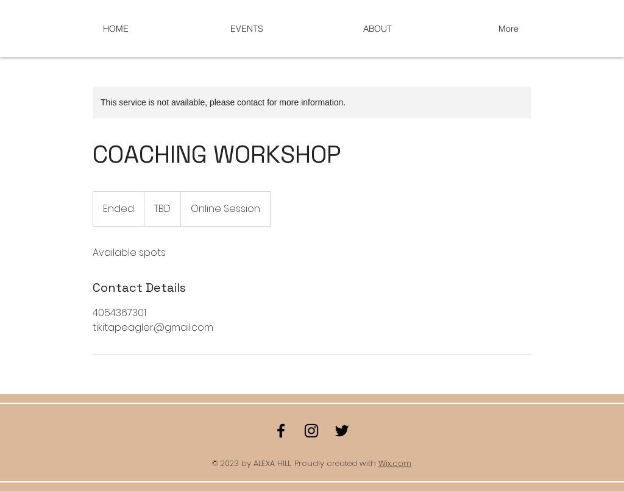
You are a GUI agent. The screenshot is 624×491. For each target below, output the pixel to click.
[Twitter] (342, 431)
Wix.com (394, 463)
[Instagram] (311, 431)
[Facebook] (281, 431)
